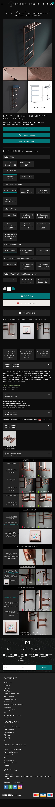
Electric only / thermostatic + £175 (10, 201)
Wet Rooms (8, 691)
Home (7, 12)
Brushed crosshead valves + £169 (27, 226)
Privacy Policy (9, 732)
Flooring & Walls (10, 710)
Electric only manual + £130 (43, 191)
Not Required (11, 264)
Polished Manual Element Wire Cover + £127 (27, 266)
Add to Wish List (27, 303)
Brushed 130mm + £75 (43, 251)
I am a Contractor (31, 655)
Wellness (7, 688)
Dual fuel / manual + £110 (26, 191)
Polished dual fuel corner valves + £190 (43, 226)
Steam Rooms (9, 696)
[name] (11, 667)
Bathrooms (8, 683)
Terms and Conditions (12, 727)
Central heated (11, 190)
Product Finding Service (12, 749)
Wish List (7, 735)
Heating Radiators (17, 12)
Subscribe (44, 667)
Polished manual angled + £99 (27, 216)
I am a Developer (42, 655)
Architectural (8, 702)
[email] (27, 667)
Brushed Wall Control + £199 (43, 281)
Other (50, 654)
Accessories (8, 707)
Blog (5, 740)
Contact (7, 765)
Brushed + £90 (27, 177)
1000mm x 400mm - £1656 (10, 164)
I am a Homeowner (9, 655)
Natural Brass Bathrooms (13, 715)
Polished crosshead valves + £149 (10, 226)
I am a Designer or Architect (21, 657)
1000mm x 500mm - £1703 (26, 164)
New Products (9, 718)
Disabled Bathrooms (11, 693)
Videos (6, 757)
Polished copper (11, 178)
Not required (11, 215)
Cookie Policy (9, 729)
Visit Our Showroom (11, 752)
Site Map (7, 738)
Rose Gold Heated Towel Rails (22, 14)
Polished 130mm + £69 (26, 251)
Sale (5, 712)
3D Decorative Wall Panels (13, 704)
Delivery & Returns (10, 763)
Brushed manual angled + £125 (43, 216)
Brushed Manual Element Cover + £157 (43, 266)
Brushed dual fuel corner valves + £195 (10, 236)
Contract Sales (9, 755)
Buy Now (26, 296)
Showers (7, 685)
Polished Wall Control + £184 (26, 281)
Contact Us (27, 313)
